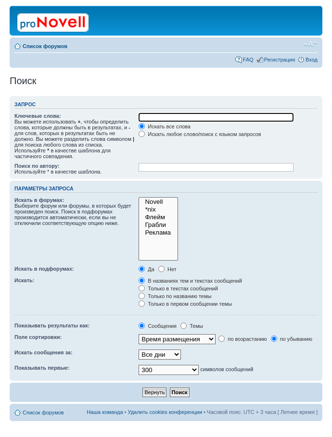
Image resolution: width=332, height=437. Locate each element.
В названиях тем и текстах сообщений (190, 281)
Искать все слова (165, 126)
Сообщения (158, 326)
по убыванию (291, 339)
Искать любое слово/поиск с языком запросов (200, 134)
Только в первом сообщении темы (185, 304)
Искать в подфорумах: (44, 269)
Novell (158, 202)
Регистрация (279, 59)
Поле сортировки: (38, 337)
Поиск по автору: (36, 166)
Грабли (158, 225)
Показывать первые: (42, 368)
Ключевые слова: (37, 116)
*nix (158, 209)
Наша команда (105, 412)
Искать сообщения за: (43, 352)
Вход (312, 59)
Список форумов (45, 46)
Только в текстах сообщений (178, 288)
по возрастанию (242, 339)
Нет (167, 269)
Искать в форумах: (39, 200)
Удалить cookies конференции (165, 412)
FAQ (248, 59)
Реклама (158, 233)
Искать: (24, 280)
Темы (191, 326)
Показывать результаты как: (51, 325)
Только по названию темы (175, 296)
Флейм (158, 217)
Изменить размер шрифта (311, 44)
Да (146, 269)
